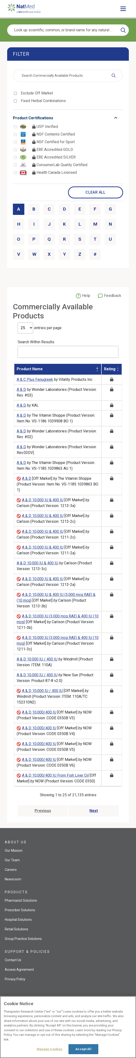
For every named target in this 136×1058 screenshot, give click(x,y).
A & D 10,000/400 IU (39, 712)
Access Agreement (19, 969)
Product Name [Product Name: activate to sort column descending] (30, 369)
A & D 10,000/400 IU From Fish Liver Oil (55, 775)
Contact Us (13, 960)
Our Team (12, 860)
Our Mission (13, 850)
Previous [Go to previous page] (43, 810)
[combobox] (68, 75)
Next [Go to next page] (93, 810)
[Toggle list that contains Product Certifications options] (68, 118)
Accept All (83, 1049)
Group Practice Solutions (23, 939)
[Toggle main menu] (123, 8)
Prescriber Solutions (20, 910)
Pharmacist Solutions (21, 900)
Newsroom (13, 879)
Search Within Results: (68, 349)
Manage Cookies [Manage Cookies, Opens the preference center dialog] (50, 1049)
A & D (21, 389)
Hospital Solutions (18, 920)
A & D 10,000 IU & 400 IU (42, 500)
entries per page (40, 327)
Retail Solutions (16, 929)
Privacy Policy (15, 979)
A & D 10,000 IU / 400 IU (37, 659)
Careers (11, 870)
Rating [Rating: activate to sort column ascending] (109, 369)
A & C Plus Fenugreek (35, 379)
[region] (68, 1027)
